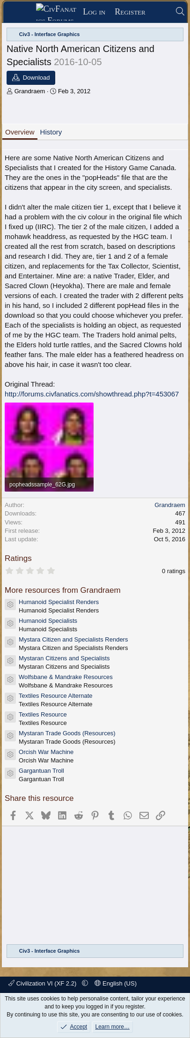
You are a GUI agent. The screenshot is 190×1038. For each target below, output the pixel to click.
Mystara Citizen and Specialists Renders (73, 639)
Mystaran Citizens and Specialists (64, 658)
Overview (20, 132)
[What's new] (160, 12)
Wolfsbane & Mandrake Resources (66, 676)
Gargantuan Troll (41, 770)
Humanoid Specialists (48, 620)
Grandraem (30, 91)
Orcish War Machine (46, 751)
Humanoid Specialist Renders (59, 601)
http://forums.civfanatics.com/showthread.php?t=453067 (92, 394)
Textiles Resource (43, 714)
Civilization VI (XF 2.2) (43, 983)
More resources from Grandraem (63, 590)
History (51, 132)
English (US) (116, 983)
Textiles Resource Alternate (56, 695)
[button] (85, 983)
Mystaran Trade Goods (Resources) (67, 733)
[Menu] (23, 12)
